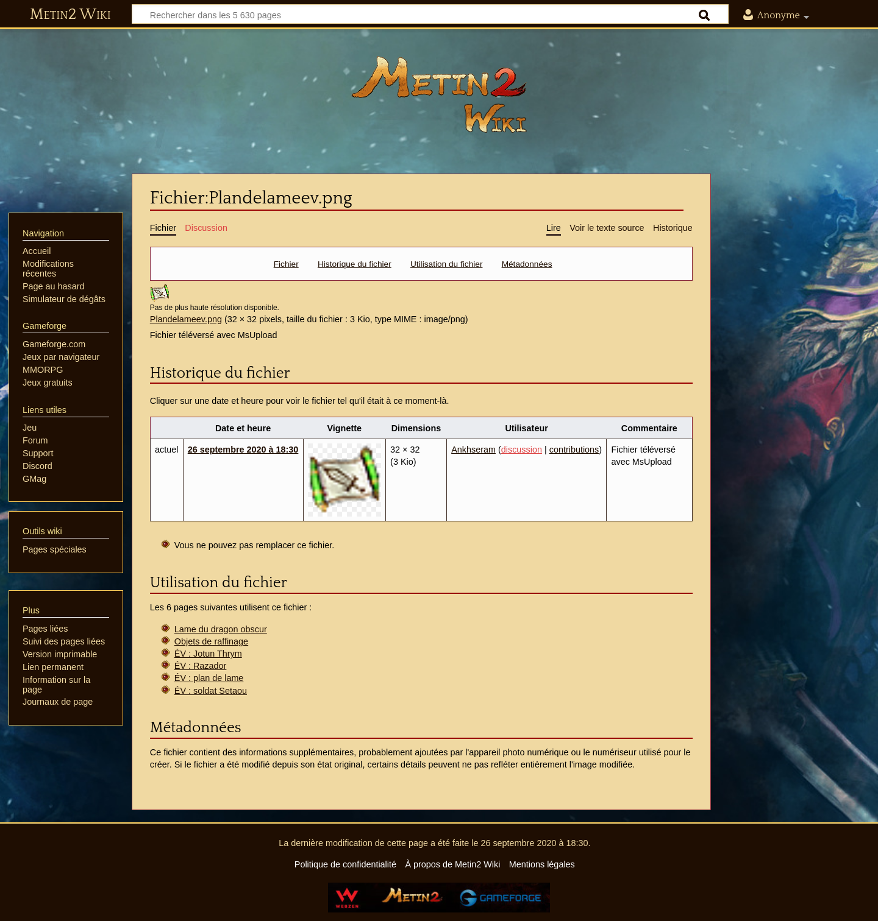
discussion (521, 449)
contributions (574, 449)
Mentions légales (542, 864)
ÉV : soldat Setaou (210, 691)
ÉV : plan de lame (209, 678)
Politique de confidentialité (345, 864)
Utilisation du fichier (446, 264)
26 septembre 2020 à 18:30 (243, 449)
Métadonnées (527, 264)
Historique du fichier (354, 264)
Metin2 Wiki (70, 14)
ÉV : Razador (200, 666)
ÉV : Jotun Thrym (208, 653)
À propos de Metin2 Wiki (452, 864)
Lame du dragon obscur (220, 629)
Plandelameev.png (186, 319)
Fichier (286, 264)
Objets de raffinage (211, 641)
